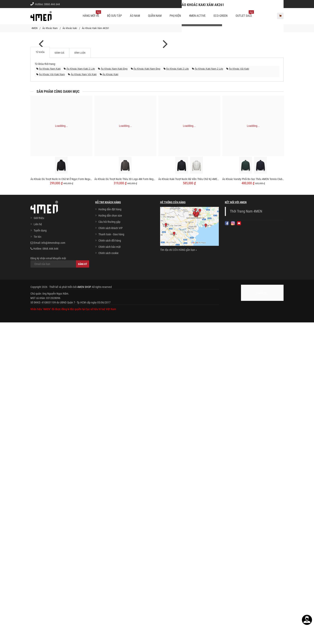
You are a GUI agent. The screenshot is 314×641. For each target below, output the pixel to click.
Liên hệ (38, 542)
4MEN (34, 28)
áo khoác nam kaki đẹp (114, 387)
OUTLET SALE (245, 14)
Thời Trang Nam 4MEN (246, 530)
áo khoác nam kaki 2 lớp (80, 387)
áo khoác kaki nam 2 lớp (209, 387)
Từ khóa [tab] (40, 370)
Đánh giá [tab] (59, 371)
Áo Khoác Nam (50, 28)
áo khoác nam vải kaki (83, 393)
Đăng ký (82, 582)
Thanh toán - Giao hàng (111, 552)
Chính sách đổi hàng (109, 559)
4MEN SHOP (84, 605)
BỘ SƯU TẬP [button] (114, 16)
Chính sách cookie (108, 571)
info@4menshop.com (53, 561)
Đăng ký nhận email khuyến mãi (59, 580)
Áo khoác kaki (70, 28)
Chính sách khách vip (252, 4)
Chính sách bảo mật (109, 565)
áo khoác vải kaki (239, 387)
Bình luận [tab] (79, 371)
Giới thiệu (275, 4)
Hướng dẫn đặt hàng (109, 527)
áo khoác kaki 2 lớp (177, 387)
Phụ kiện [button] (175, 16)
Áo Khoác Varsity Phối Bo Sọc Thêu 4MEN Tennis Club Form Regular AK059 (253, 497)
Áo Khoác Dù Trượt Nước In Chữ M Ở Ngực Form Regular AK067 (61, 497)
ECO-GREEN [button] (220, 16)
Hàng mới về (92, 14)
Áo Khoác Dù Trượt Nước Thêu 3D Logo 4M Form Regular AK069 (125, 497)
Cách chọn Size (225, 4)
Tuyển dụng (40, 549)
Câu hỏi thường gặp (109, 540)
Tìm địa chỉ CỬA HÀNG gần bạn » (178, 568)
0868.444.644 (52, 4)
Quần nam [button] (155, 16)
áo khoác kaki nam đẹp (147, 387)
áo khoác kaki (110, 393)
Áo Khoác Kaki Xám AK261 (95, 28)
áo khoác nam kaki (50, 387)
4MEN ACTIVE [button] (197, 16)
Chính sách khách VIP (110, 546)
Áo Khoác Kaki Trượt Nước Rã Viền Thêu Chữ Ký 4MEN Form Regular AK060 (189, 497)
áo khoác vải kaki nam (52, 393)
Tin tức (37, 555)
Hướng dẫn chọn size (110, 534)
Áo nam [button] (135, 16)
